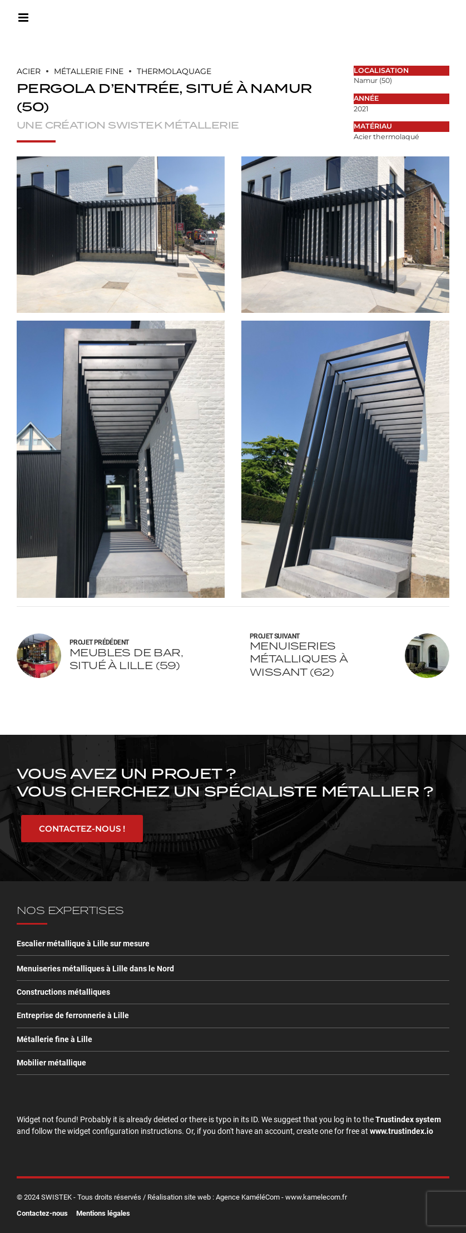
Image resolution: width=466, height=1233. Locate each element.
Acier (29, 71)
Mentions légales (103, 1213)
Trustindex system (408, 1119)
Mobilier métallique (51, 1062)
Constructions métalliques (63, 992)
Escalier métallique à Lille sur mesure (83, 943)
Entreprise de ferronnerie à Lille (73, 1015)
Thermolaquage (174, 71)
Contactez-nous (42, 1213)
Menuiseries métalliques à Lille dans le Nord (95, 968)
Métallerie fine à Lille (54, 1039)
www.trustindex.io (401, 1131)
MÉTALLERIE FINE (88, 71)
